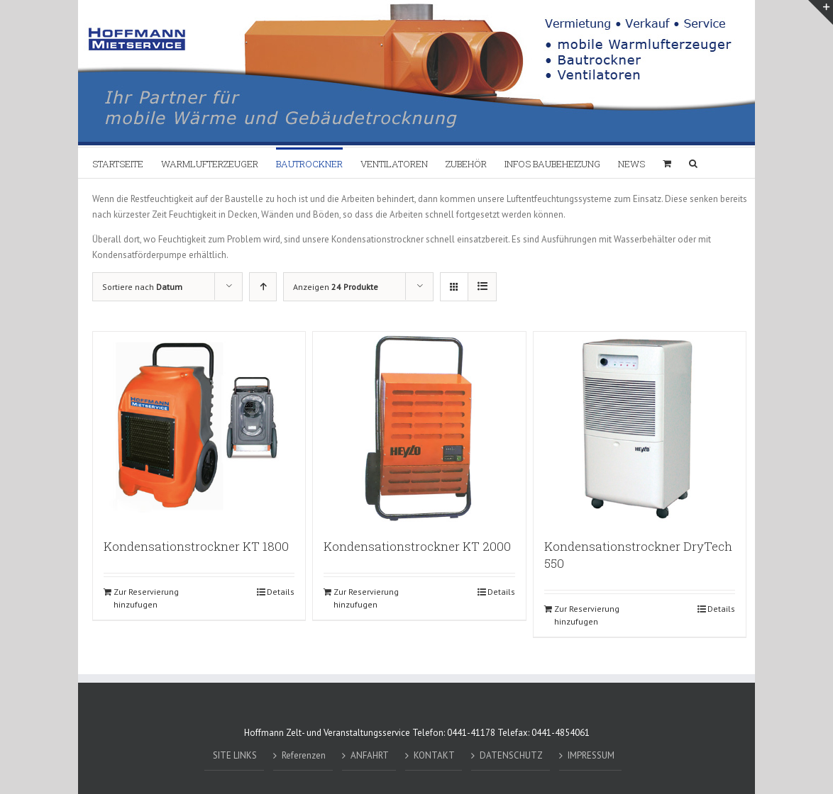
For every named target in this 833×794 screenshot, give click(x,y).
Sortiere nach (142, 286)
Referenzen (304, 755)
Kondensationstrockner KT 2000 (417, 546)
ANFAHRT (370, 755)
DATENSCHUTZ (511, 755)
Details (280, 591)
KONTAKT (434, 755)
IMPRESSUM (591, 755)
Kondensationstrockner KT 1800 (196, 546)
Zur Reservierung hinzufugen (146, 598)
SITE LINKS (235, 755)
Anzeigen (335, 286)
